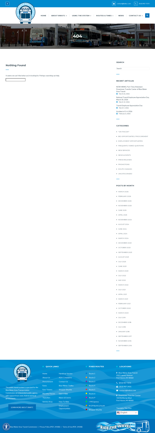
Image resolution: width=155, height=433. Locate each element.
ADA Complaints (65, 377)
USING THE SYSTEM (81, 16)
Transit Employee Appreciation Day (129, 106)
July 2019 (122, 317)
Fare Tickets (47, 390)
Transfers (46, 398)
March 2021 (123, 299)
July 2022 (122, 275)
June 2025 (122, 210)
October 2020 (124, 308)
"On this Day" (123, 132)
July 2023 (122, 262)
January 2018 (124, 332)
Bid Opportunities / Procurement (133, 136)
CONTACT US (136, 16)
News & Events (124, 155)
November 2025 (125, 206)
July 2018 (122, 327)
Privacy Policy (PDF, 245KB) (50, 427)
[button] (147, 17)
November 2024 (125, 220)
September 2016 (125, 345)
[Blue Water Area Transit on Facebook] (8, 5)
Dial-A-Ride (63, 394)
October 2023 (124, 247)
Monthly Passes (49, 394)
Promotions (123, 164)
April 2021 (122, 294)
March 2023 (123, 271)
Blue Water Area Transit (128, 373)
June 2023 (122, 266)
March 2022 (123, 285)
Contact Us (63, 381)
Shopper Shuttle (65, 390)
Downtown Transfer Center (130, 395)
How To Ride (64, 402)
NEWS (121, 16)
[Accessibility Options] (6, 426)
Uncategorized (125, 174)
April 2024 (122, 234)
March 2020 (123, 313)
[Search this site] (15, 79)
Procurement (48, 381)
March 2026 (123, 192)
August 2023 (123, 257)
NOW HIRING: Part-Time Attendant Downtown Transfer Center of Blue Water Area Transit (131, 89)
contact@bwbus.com (124, 4)
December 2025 (124, 201)
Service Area (47, 402)
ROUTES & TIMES (104, 16)
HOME (43, 16)
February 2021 (124, 303)
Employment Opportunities (130, 141)
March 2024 (123, 238)
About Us (46, 377)
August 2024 (123, 224)
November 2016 (124, 341)
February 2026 (124, 196)
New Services (124, 150)
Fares (45, 386)
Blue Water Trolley (66, 386)
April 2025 (122, 215)
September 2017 (125, 336)
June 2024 (122, 229)
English (122, 412)
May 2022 (122, 280)
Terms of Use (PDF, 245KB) (72, 427)
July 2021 (122, 290)
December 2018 (124, 322)
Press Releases (125, 160)
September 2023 (125, 252)
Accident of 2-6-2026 (124, 111)
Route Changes (125, 169)
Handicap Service (65, 373)
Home (71, 40)
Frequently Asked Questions (131, 146)
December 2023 (125, 243)
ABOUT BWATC (59, 16)
